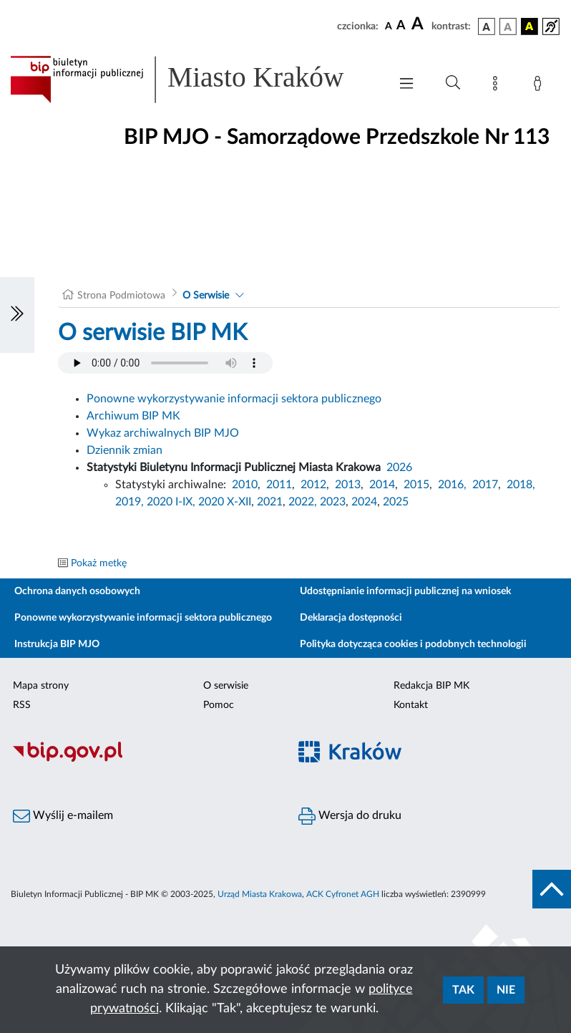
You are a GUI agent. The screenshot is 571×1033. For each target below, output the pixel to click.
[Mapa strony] (498, 86)
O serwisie (225, 686)
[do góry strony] (551, 889)
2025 (396, 502)
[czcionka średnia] (401, 26)
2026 (399, 467)
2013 (348, 484)
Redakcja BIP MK (431, 686)
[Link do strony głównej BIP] (192, 79)
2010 (245, 484)
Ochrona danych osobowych (77, 591)
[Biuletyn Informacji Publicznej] (143, 759)
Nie (506, 990)
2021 (270, 502)
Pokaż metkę (99, 563)
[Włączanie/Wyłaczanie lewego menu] (17, 315)
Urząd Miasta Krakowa (260, 894)
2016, (452, 484)
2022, (304, 502)
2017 (485, 484)
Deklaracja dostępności (351, 618)
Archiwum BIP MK (133, 416)
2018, (521, 484)
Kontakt (411, 705)
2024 (364, 502)
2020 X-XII (224, 502)
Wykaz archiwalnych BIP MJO (163, 433)
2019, (129, 502)
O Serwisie (205, 296)
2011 (279, 484)
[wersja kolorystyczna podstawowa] (486, 26)
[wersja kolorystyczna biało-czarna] (508, 26)
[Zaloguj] (540, 86)
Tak (463, 990)
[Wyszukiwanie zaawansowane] (453, 83)
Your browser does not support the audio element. (165, 363)
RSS (22, 705)
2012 (313, 484)
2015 (416, 484)
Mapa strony (41, 686)
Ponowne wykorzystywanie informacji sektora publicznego (234, 398)
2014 (382, 484)
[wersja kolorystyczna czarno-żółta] (529, 26)
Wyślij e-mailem (63, 816)
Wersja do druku (349, 816)
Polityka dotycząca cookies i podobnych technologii (413, 644)
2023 (333, 502)
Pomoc (218, 705)
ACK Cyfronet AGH (342, 894)
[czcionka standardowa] (388, 25)
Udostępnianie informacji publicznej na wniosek (405, 591)
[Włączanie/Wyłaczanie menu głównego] (406, 84)
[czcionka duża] (419, 24)
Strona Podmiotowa (121, 296)
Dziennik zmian (124, 450)
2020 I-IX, (171, 502)
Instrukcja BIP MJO (56, 644)
